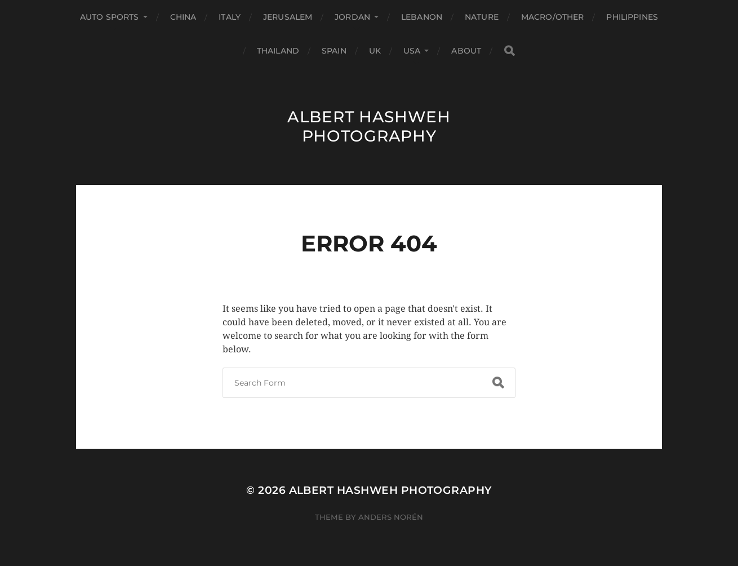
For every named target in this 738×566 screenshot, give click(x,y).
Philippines (632, 17)
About (466, 51)
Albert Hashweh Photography (369, 126)
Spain (334, 51)
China (183, 17)
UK (375, 51)
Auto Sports (109, 17)
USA (411, 51)
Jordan (352, 17)
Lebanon (421, 17)
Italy (230, 17)
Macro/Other (552, 17)
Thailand (278, 51)
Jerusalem (287, 17)
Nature (482, 17)
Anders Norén (390, 516)
